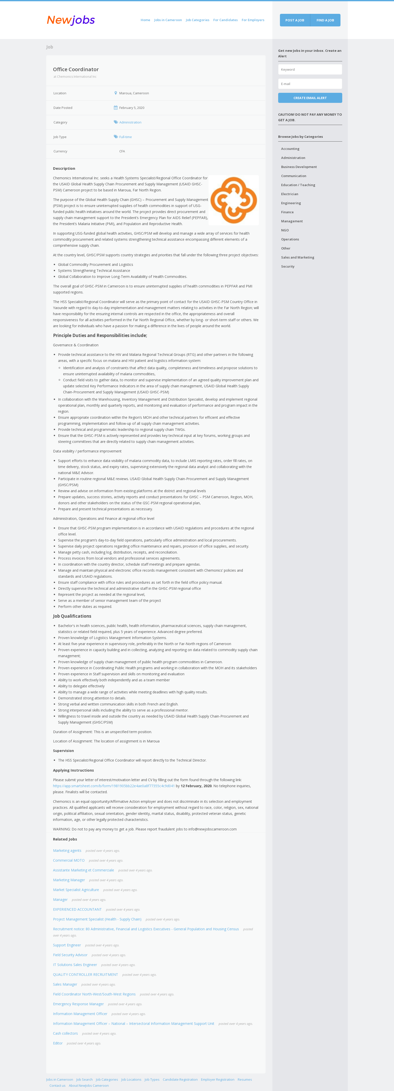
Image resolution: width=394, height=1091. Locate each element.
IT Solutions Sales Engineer (75, 964)
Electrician (289, 194)
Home (145, 20)
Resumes (245, 1079)
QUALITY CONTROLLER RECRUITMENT (85, 974)
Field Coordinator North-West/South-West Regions (94, 994)
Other (285, 248)
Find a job (325, 20)
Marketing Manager (69, 879)
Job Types (152, 1079)
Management (292, 221)
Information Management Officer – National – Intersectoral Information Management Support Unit (133, 1023)
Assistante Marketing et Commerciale (83, 870)
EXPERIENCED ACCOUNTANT (77, 909)
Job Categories (197, 20)
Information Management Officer (80, 1013)
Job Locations (131, 1079)
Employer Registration (217, 1079)
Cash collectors (65, 1033)
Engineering (291, 203)
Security (287, 266)
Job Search (84, 1079)
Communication (293, 176)
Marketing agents (67, 850)
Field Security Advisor (70, 954)
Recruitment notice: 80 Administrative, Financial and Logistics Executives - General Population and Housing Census (146, 929)
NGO (285, 230)
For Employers (253, 20)
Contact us (58, 1085)
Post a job (294, 20)
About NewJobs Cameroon (89, 1085)
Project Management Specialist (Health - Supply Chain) (97, 919)
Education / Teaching (298, 185)
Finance (287, 212)
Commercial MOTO (69, 860)
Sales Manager (65, 984)
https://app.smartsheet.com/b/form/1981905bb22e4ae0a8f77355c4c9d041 (114, 785)
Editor (58, 1043)
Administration (293, 157)
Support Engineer (67, 945)
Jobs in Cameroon (168, 20)
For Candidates (225, 20)
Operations (290, 239)
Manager (60, 899)
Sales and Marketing (297, 257)
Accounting (290, 148)
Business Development (299, 166)
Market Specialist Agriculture (76, 889)
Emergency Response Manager (78, 1003)
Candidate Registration (180, 1079)
